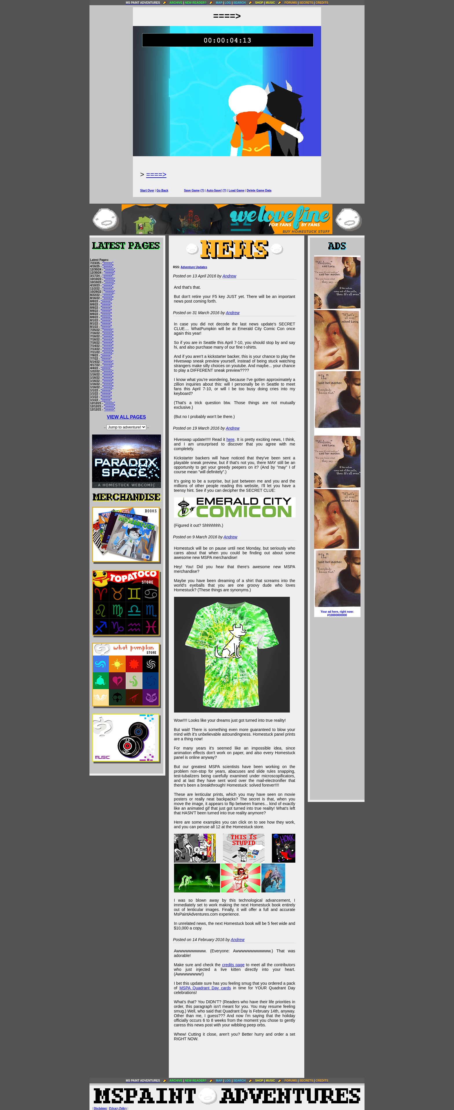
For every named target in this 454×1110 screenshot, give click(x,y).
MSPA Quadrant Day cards (205, 988)
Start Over (147, 190)
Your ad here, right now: (337, 613)
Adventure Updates (194, 267)
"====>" (108, 263)
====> (156, 174)
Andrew (229, 276)
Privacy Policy (118, 1108)
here (230, 439)
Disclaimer (100, 1108)
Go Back (163, 190)
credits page (233, 964)
